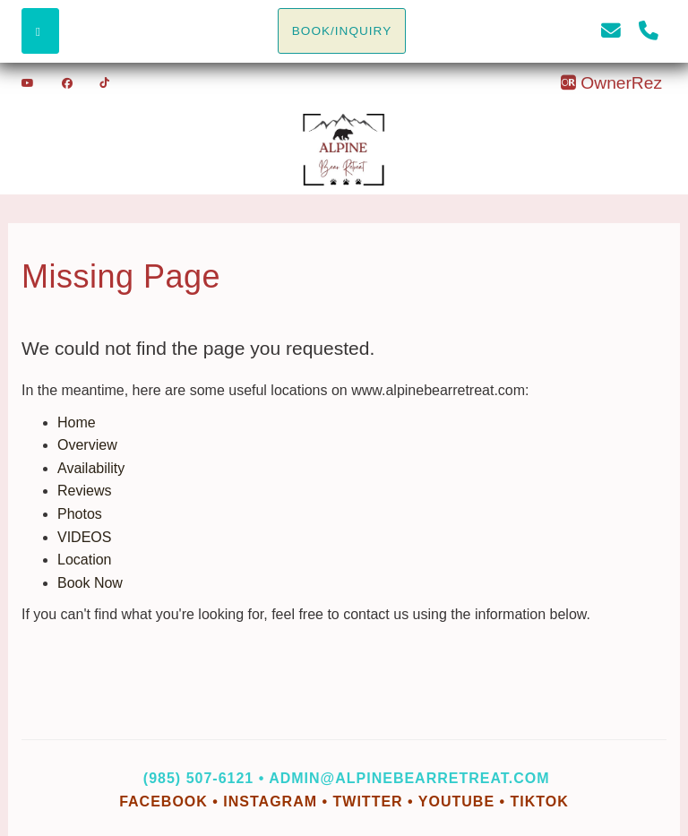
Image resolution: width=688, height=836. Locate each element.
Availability (91, 468)
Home (76, 422)
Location (84, 559)
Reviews (84, 490)
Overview (87, 444)
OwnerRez (611, 82)
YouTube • (464, 801)
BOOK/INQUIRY (341, 31)
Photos (79, 513)
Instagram (270, 801)
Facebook (165, 801)
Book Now (90, 582)
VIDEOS (84, 537)
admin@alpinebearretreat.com (409, 778)
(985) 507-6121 (198, 778)
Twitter (368, 801)
